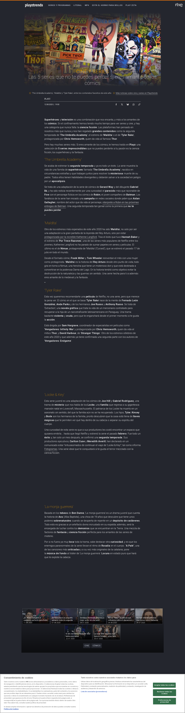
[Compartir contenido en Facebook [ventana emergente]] (116, 104)
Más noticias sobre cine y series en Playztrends (137, 93)
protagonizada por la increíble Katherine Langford (70, 237)
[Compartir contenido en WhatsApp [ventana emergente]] (133, 104)
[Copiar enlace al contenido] (139, 104)
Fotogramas (50, 449)
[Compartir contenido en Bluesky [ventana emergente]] (128, 104)
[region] (92, 693)
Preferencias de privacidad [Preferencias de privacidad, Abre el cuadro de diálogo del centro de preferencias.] (164, 701)
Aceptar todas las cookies (164, 685)
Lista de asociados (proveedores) (94, 691)
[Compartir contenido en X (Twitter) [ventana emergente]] (122, 104)
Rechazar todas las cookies (164, 693)
